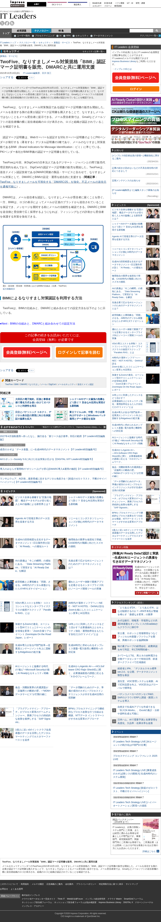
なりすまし (34, 384)
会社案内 (69, 884)
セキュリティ (82, 35)
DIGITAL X (128, 902)
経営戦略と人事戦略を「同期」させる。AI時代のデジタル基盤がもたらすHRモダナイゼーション (32, 585)
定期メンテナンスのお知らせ (126, 180)
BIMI (16, 384)
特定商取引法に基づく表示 (111, 884)
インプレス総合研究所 (95, 899)
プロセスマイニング (45, 35)
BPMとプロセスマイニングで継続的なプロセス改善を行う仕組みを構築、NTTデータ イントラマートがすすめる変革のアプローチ (127, 518)
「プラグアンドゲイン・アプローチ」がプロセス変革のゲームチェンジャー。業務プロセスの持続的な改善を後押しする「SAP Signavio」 (32, 715)
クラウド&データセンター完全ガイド (38, 899)
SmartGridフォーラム (133, 899)
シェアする (6, 77)
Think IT (61, 899)
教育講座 (118, 6)
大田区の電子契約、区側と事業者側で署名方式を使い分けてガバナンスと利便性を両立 (32, 402)
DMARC (24, 384)
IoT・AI (130, 3)
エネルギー (97, 6)
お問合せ (4, 889)
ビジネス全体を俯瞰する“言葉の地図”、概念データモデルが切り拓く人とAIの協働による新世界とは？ (33, 500)
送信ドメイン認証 (85, 384)
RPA (68, 35)
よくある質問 (17, 889)
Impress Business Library (124, 61)
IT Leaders (18, 16)
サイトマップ (132, 884)
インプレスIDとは (123, 69)
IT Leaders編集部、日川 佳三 (37, 73)
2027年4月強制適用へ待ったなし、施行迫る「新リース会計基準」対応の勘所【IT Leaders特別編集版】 (52, 438)
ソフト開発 (119, 3)
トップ (5, 33)
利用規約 (25, 884)
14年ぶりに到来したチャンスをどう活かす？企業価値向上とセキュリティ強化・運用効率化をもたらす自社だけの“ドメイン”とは (127, 401)
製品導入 (77, 5)
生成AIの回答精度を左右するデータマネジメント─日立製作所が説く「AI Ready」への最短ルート (32, 543)
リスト (31, 77)
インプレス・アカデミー (33, 906)
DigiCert (52, 384)
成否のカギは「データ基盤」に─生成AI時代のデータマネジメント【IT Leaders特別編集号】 (49, 449)
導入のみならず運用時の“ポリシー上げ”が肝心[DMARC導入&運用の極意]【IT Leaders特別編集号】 (52, 469)
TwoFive (9, 384)
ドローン (108, 6)
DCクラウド (57, 5)
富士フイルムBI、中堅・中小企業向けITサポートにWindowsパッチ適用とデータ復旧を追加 (87, 415)
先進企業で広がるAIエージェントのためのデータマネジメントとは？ (86, 564)
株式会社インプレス (31, 895)
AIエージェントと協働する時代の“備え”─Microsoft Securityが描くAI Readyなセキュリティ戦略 (32, 669)
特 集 (61, 30)
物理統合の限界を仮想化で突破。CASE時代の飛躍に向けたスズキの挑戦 (86, 543)
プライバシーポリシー (86, 884)
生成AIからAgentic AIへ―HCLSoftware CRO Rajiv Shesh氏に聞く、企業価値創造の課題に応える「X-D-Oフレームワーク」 (127, 456)
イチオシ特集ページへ (146, 593)
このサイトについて (9, 884)
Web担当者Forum (75, 899)
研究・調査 (140, 3)
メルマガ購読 (38, 884)
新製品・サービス (62, 42)
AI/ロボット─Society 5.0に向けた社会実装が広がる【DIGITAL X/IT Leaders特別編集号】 (47, 459)
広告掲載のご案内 (54, 884)
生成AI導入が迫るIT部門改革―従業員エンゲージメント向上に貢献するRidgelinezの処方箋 (32, 648)
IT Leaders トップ (8, 42)
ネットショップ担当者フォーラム (37, 902)
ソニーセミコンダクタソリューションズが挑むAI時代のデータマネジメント (86, 521)
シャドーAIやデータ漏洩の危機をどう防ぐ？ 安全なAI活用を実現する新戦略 (87, 402)
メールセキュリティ (67, 384)
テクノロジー (41, 30)
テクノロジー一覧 (27, 42)
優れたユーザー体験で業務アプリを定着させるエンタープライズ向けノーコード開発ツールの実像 (86, 585)
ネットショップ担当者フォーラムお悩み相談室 (75, 902)
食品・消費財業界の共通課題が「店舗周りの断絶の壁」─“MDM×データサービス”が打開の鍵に (33, 690)
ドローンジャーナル (144, 902)
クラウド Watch (115, 899)
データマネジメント (103, 35)
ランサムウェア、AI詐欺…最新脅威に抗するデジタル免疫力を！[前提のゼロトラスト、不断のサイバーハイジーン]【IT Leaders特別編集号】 (53, 480)
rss (12, 23)
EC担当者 (108, 3)
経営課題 (21, 30)
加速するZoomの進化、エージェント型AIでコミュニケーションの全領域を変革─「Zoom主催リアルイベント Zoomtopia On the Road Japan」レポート (33, 631)
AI (60, 35)
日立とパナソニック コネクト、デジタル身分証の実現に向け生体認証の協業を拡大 (33, 415)
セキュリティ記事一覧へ (94, 51)
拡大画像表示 (9, 289)
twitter (2, 23)
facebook (7, 23)
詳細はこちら (149, 851)
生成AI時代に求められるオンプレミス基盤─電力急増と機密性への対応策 (86, 648)
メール (44, 384)
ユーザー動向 (23, 35)
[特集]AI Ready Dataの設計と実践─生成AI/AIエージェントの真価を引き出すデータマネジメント (135, 557)
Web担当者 (97, 3)
